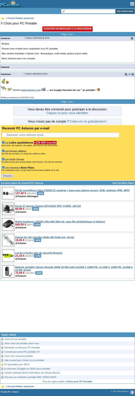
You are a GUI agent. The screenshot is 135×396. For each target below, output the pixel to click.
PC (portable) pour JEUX (17, 364)
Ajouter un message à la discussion (67, 28)
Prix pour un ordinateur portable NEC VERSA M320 (30, 377)
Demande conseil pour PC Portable (22, 347)
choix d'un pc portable (15, 339)
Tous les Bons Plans (123, 183)
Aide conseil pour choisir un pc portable (24, 360)
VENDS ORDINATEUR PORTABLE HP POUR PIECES (32, 373)
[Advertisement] (67, 307)
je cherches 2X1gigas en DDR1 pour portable (27, 368)
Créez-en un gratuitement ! (88, 121)
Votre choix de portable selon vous (21, 343)
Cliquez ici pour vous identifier (67, 113)
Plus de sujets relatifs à (67, 381)
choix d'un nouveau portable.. (19, 356)
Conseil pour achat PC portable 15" (22, 351)
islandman (6, 74)
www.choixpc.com (31, 90)
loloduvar (5, 38)
